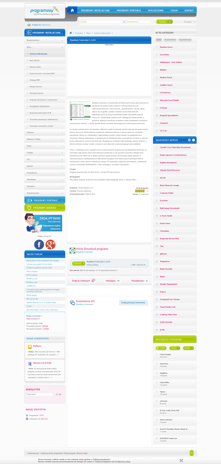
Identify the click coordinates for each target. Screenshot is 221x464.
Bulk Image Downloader (170, 208)
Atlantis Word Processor (170, 170)
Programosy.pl (33, 453)
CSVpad (163, 108)
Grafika (30, 152)
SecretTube (164, 55)
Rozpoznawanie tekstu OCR (40, 113)
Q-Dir (162, 330)
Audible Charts (166, 85)
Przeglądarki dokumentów (40, 106)
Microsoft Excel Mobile (169, 100)
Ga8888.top (31, 286)
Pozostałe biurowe (37, 93)
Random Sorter (166, 47)
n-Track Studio (166, 216)
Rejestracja (46, 25)
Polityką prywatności (101, 459)
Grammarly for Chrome (170, 299)
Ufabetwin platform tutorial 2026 (39, 268)
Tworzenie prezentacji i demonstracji (44, 119)
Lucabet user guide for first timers (39, 264)
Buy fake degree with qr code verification (42, 310)
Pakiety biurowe (36, 86)
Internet (30, 166)
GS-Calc (163, 131)
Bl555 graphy (32, 295)
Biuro (29, 47)
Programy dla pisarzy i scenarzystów (44, 100)
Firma (29, 146)
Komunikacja (32, 173)
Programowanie (33, 193)
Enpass (163, 292)
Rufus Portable (166, 269)
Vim (162, 246)
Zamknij (181, 460)
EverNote (164, 200)
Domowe (30, 132)
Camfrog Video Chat (168, 314)
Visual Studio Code (168, 307)
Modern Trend (166, 77)
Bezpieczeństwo (33, 40)
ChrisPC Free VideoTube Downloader (175, 147)
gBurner (163, 254)
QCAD (163, 178)
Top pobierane (185, 40)
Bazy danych (35, 60)
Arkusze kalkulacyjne (38, 54)
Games (29, 306)
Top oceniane (170, 40)
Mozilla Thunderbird (168, 284)
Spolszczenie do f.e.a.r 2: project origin (41, 302)
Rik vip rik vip (32, 299)
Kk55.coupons (32, 271)
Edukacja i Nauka (33, 139)
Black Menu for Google (169, 185)
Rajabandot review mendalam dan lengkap (43, 260)
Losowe (159, 40)
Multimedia (31, 179)
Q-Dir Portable (166, 322)
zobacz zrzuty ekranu (79, 119)
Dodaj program (70, 453)
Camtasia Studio (167, 193)
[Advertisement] (109, 70)
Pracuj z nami (82, 453)
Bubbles (163, 70)
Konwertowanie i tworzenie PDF (42, 73)
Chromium (164, 231)
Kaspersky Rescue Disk (169, 238)
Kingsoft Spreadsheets (169, 115)
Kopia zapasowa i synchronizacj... (174, 155)
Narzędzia (31, 186)
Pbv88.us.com (32, 279)
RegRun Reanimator (168, 162)
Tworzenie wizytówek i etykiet (41, 126)
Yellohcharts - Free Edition (171, 62)
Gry (28, 159)
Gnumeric (164, 123)
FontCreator (165, 223)
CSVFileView (165, 93)
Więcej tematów (33, 319)
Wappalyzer (165, 261)
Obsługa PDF (35, 80)
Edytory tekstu (35, 67)
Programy (79, 33)
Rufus (162, 276)
